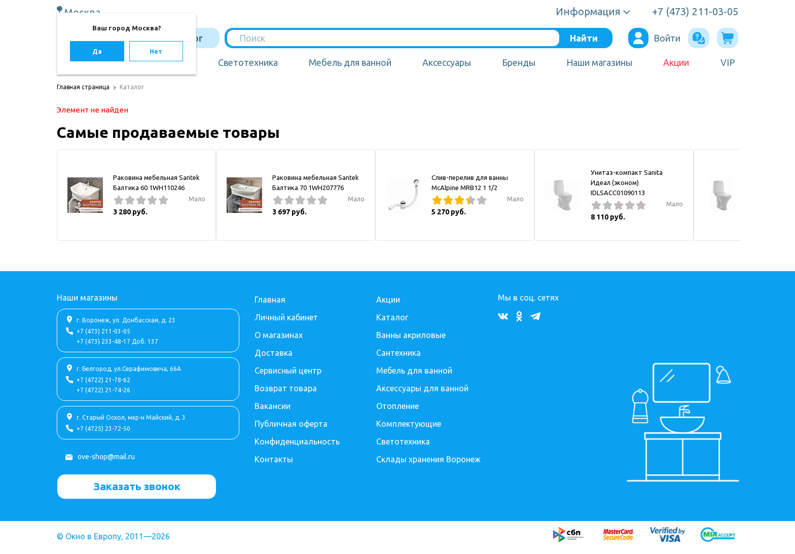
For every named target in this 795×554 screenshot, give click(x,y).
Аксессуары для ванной (422, 388)
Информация (588, 11)
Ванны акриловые (411, 335)
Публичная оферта (291, 423)
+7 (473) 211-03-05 (103, 331)
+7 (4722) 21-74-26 (103, 390)
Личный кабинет (286, 317)
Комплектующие (408, 423)
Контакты (274, 459)
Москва (83, 12)
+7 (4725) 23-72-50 (103, 428)
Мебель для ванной (350, 62)
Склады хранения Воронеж (428, 459)
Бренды (518, 62)
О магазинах (279, 335)
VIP (727, 62)
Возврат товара (286, 388)
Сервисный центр (288, 370)
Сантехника (398, 352)
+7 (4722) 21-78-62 (103, 380)
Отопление (397, 406)
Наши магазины (599, 62)
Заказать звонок (136, 486)
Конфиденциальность (297, 441)
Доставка (274, 352)
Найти (584, 38)
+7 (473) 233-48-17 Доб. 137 (117, 341)
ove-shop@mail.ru (106, 457)
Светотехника (248, 62)
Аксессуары (446, 62)
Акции (676, 62)
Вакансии (273, 406)
